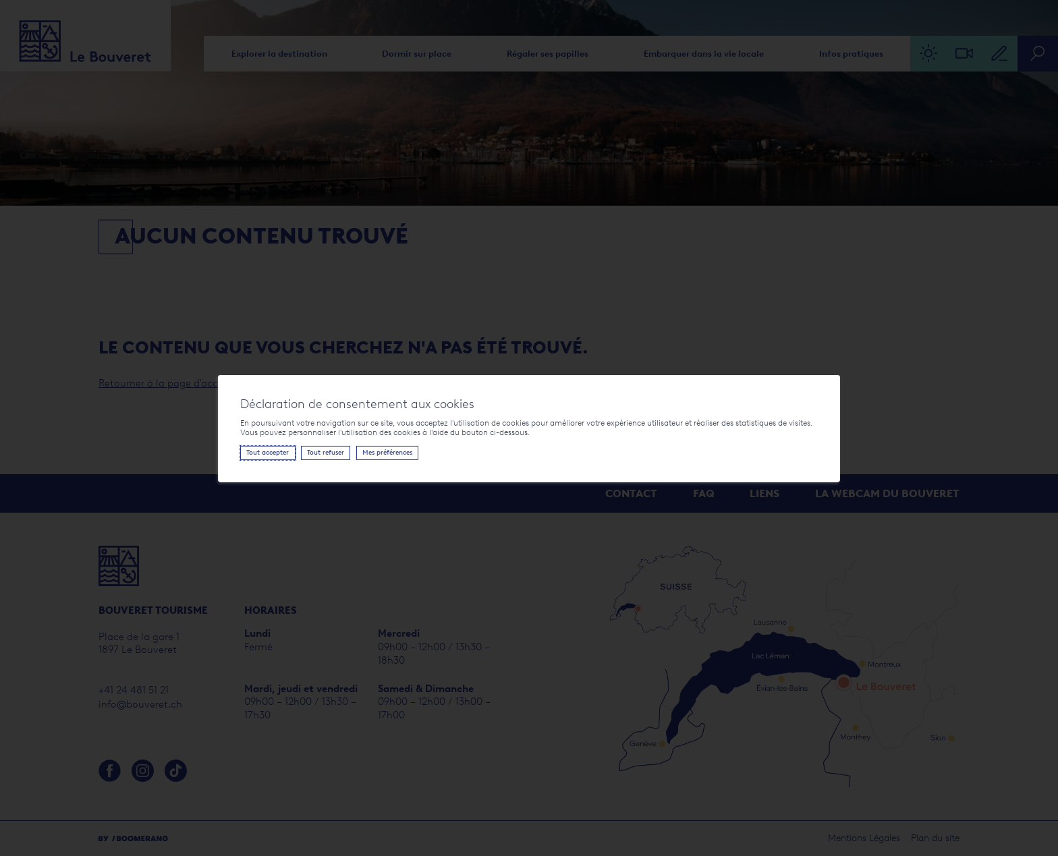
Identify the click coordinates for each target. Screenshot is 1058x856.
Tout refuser (318, 452)
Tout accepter (261, 452)
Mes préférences (381, 452)
